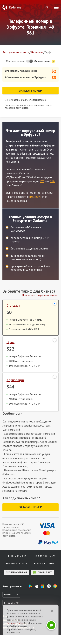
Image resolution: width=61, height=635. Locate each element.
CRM (52, 181)
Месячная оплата (15, 61)
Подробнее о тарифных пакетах (40, 295)
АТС (42, 181)
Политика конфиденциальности (18, 627)
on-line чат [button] (42, 572)
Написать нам (16, 572)
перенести (35, 196)
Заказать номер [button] (30, 90)
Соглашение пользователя (15, 623)
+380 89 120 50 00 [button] (44, 563)
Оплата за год (44, 61)
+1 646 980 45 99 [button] (44, 556)
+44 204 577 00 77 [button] (16, 563)
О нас (5, 616)
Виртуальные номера (15, 52)
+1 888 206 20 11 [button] (16, 556)
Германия (37, 52)
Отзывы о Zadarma (11, 620)
